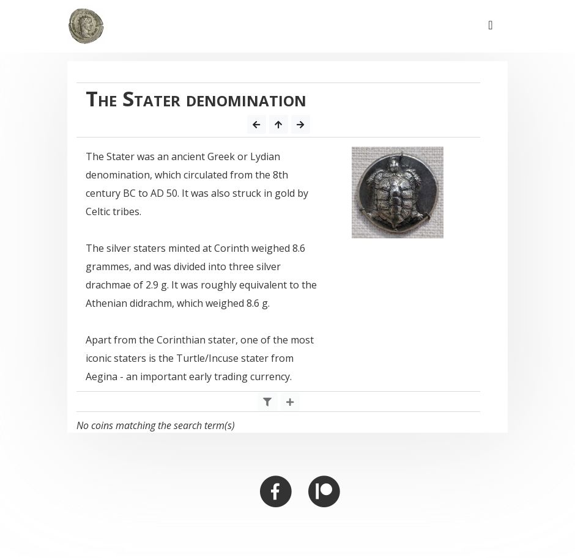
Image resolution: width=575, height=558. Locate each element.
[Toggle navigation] (490, 26)
